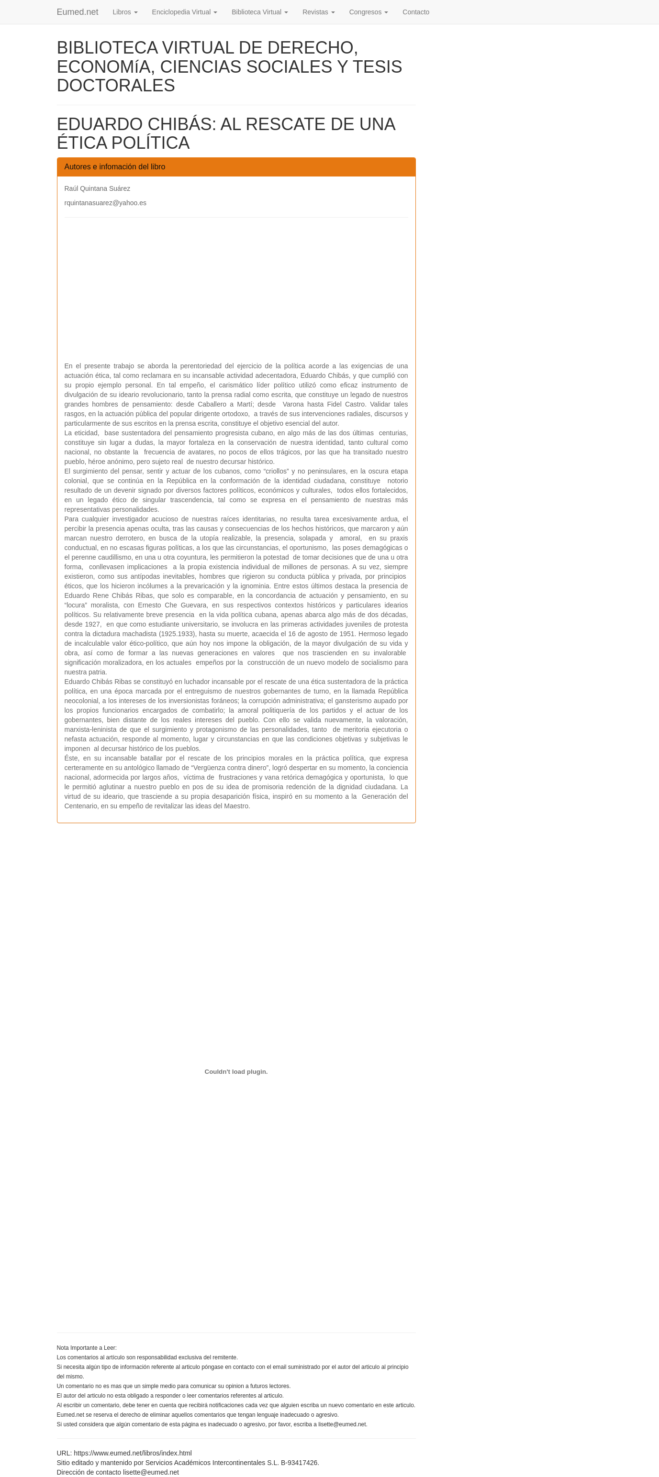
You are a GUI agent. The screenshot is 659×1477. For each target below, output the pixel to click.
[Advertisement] (236, 294)
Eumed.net (78, 12)
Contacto (415, 12)
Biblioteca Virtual (260, 12)
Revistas (318, 12)
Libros (125, 12)
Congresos (369, 12)
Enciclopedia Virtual (185, 12)
